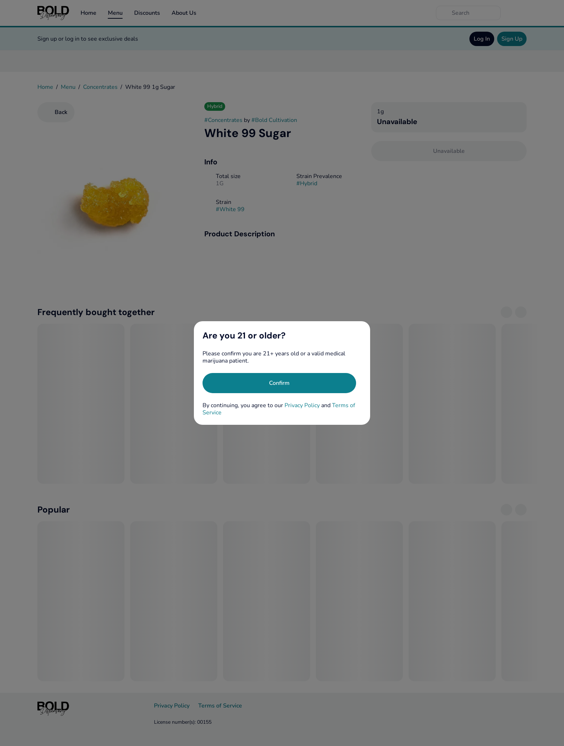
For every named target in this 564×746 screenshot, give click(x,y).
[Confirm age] (279, 383)
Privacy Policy (302, 405)
